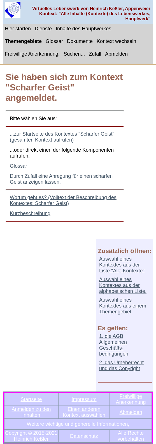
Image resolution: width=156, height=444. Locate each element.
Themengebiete (23, 41)
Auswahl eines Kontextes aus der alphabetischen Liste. (122, 285)
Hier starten (18, 28)
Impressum (84, 399)
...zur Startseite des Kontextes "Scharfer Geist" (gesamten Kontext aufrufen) (62, 137)
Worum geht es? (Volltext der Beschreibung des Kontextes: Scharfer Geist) (63, 200)
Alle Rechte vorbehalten (131, 436)
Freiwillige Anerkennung (131, 399)
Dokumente (80, 41)
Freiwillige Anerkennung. (32, 54)
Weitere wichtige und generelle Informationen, (78, 424)
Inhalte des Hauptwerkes (83, 28)
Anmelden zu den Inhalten (31, 412)
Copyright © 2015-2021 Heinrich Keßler (31, 436)
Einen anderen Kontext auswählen (84, 412)
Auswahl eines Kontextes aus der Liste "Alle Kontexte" (122, 265)
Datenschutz (84, 436)
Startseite (31, 399)
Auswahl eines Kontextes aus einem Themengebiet (122, 306)
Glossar (54, 41)
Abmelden (116, 54)
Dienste (43, 28)
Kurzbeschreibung (30, 213)
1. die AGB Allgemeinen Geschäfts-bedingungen (113, 345)
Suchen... (74, 54)
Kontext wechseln (116, 41)
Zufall (95, 54)
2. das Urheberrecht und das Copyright (121, 365)
